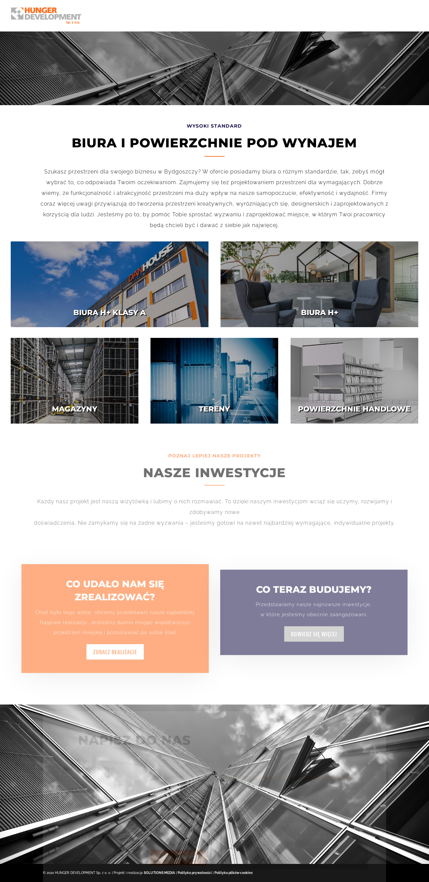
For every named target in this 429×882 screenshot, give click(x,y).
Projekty (362, 15)
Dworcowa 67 (318, 15)
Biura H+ (275, 15)
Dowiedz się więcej (314, 653)
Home (188, 15)
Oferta (242, 15)
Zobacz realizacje (115, 663)
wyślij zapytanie (178, 861)
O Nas (214, 15)
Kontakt (405, 15)
